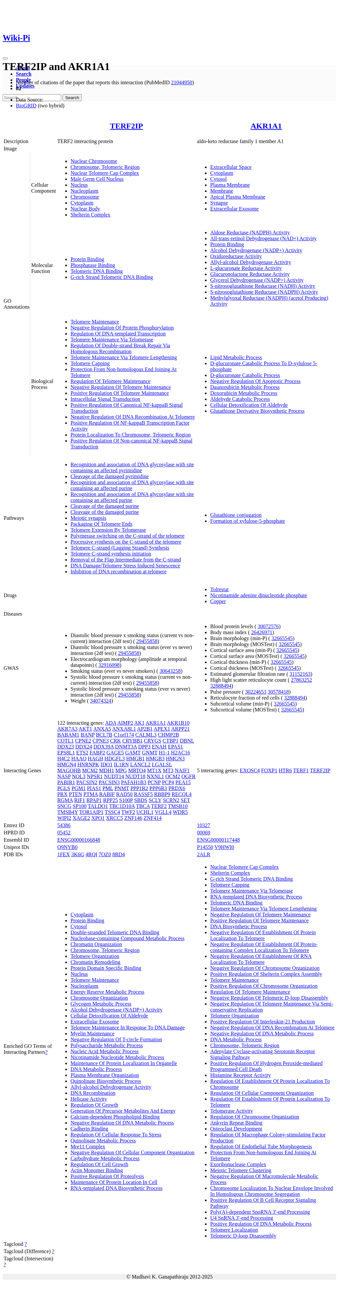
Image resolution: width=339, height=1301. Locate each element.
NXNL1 (155, 776)
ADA (110, 723)
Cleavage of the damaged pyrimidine (110, 476)
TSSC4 (112, 812)
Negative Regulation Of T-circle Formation (116, 1039)
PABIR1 (66, 782)
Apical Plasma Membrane (237, 197)
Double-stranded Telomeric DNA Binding (115, 932)
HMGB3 (155, 758)
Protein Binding (87, 259)
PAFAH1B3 (133, 782)
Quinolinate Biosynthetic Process (106, 1081)
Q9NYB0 (67, 847)
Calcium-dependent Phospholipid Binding (115, 1117)
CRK (115, 741)
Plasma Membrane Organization (105, 1075)
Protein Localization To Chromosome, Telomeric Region (131, 435)
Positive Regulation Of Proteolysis (107, 1176)
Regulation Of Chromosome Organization (254, 1117)
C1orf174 (124, 735)
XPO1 (98, 818)
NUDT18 (135, 776)
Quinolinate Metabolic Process (103, 1140)
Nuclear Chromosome (94, 161)
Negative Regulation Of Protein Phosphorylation (122, 327)
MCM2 (90, 770)
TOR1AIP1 (91, 812)
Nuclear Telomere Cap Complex (105, 173)
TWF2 (128, 812)
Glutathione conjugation (236, 515)
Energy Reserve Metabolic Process (107, 992)
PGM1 (79, 788)
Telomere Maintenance (95, 322)
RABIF (107, 794)
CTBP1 (170, 741)
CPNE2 (83, 741)
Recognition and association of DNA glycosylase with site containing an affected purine (132, 485)
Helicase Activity (89, 1099)
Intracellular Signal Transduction (105, 399)
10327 (203, 825)
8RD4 (118, 854)
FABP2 (97, 752)
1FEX (63, 854)
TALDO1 (98, 806)
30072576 (268, 626)
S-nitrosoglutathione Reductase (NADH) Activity (262, 286)
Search (23, 74)
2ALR (203, 854)
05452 (64, 832)
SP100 (80, 806)
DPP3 (144, 746)
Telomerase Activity (231, 1111)
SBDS (140, 800)
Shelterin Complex (90, 214)
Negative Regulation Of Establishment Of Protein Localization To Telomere (263, 935)
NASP (64, 776)
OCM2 (172, 776)
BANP (88, 735)
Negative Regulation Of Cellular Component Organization (132, 1152)
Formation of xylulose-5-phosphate (247, 521)
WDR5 (180, 812)
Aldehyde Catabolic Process (240, 399)
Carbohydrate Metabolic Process (105, 1158)
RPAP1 (94, 800)
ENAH (159, 746)
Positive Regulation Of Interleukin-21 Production (262, 1021)
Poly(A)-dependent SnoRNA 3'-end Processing (260, 1212)
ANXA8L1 (124, 729)
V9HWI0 (224, 847)
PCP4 (168, 782)
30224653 (255, 692)
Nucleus (79, 185)
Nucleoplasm (84, 191)
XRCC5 (114, 818)
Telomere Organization (95, 956)
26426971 (261, 632)
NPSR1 (95, 776)
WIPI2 (64, 818)
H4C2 (63, 758)
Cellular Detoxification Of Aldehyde (249, 405)
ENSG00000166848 (78, 840)
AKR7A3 (67, 729)
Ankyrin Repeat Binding (236, 1123)
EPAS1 (175, 746)
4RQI (91, 854)
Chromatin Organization (96, 944)
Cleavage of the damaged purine (105, 506)
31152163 (300, 674)
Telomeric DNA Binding (97, 271)
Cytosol (218, 179)
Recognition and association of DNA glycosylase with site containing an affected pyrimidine (132, 467)
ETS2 (82, 752)
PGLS (63, 788)
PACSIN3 (109, 782)
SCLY (155, 800)
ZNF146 (133, 818)
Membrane (221, 191)
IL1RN (121, 764)
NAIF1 (182, 770)
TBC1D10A (122, 806)
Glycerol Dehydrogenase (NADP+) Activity (257, 280)
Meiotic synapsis (88, 518)
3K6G (77, 854)
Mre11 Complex (88, 1146)
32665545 (282, 638)
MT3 (168, 770)
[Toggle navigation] (5, 58)
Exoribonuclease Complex (238, 1164)
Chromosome (85, 197)
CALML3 (146, 735)
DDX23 (65, 746)
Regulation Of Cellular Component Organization (262, 1093)
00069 (203, 832)
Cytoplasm (82, 203)
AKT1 (85, 729)
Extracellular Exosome (234, 208)
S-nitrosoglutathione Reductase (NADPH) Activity (264, 292)
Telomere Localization (234, 1230)
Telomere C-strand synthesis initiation (111, 553)
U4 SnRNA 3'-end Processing (241, 1218)
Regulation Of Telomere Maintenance (111, 381)
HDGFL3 (115, 758)
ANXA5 (102, 729)
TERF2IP (126, 126)
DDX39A (103, 746)
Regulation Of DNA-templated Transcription (118, 333)
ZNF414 (153, 818)
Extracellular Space (231, 167)
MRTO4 (137, 770)
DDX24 (83, 746)
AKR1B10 (178, 723)
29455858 (146, 641)
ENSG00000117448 (218, 840)
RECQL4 (181, 794)
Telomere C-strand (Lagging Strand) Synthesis (120, 548)
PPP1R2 (139, 788)
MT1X (154, 770)
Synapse (219, 203)
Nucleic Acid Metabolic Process (105, 1051)
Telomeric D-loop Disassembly (243, 1236)
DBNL (187, 741)
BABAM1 (68, 735)
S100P (126, 800)
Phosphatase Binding (93, 265)
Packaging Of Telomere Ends (101, 524)
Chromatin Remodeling (96, 962)
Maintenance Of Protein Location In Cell (114, 1182)
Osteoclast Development (236, 1128)
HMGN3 (175, 758)
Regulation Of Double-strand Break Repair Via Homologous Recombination (120, 348)
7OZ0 (105, 854)
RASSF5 (143, 794)
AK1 (139, 723)
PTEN (75, 794)
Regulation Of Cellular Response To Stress (116, 1134)
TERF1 (301, 770)
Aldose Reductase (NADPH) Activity (250, 232)
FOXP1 (269, 770)
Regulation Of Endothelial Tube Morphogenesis (261, 1146)
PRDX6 (177, 788)
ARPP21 (180, 729)
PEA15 (183, 782)
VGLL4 (163, 812)
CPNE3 (101, 741)
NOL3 (78, 776)
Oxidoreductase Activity (236, 256)
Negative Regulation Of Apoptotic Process (255, 381)
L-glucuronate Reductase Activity (246, 268)
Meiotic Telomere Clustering (240, 1170)
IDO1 (107, 764)
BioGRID (26, 105)
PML (107, 788)
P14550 (205, 847)
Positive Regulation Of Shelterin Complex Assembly (266, 974)
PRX (62, 794)
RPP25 (110, 800)
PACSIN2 (86, 782)
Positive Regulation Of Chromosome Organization (263, 986)
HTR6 (285, 770)
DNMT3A (126, 746)
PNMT (122, 788)
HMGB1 (135, 758)
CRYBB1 (132, 741)
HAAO (78, 758)
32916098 (109, 665)
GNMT (150, 752)
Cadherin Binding (89, 1128)
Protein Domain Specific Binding (106, 968)
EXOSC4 (250, 770)
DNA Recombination (93, 1093)
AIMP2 (125, 723)
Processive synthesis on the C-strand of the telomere (126, 542)
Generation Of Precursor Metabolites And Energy (123, 1111)
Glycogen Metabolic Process (101, 1004)
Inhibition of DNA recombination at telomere (119, 571)
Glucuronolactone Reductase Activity (250, 274)
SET (185, 800)
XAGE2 (81, 818)
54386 (64, 825)
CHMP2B (168, 735)
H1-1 (164, 752)
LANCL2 (140, 764)
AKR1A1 (266, 126)
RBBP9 (162, 794)
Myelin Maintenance (93, 1033)
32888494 (220, 686)
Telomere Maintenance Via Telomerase (112, 339)
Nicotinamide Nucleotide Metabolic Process (117, 1057)
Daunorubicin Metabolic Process (245, 387)
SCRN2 (171, 800)
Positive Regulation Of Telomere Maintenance (120, 393)
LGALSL (162, 764)
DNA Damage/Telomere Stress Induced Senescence (125, 565)
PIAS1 (94, 788)
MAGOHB (69, 770)
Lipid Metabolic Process (236, 357)
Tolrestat (219, 589)
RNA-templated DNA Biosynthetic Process (117, 1188)
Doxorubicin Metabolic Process (243, 393)
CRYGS (152, 741)
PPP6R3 (158, 788)
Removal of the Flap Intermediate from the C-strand (126, 559)
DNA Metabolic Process (96, 1069)
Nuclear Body (85, 208)
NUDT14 (114, 776)
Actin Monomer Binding (97, 1170)
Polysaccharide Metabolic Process (107, 1045)
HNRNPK (88, 764)
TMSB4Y (67, 812)
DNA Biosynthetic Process (238, 926)
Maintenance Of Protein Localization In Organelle (124, 1063)
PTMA (90, 794)
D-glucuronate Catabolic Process (245, 375)
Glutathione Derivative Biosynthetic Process (257, 411)
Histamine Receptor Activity (240, 1075)
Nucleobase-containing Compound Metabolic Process (127, 938)
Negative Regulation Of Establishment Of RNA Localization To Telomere (261, 959)
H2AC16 (180, 752)
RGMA (65, 800)
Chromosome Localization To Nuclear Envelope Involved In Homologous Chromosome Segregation (271, 1191)
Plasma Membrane (230, 185)
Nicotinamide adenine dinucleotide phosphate (258, 595)
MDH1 (106, 770)
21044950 (181, 82)
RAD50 (124, 794)
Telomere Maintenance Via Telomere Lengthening (124, 357)
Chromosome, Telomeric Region (105, 167)
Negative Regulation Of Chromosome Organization (264, 968)
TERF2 (159, 806)
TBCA (143, 806)
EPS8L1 (66, 752)
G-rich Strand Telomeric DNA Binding (112, 277)
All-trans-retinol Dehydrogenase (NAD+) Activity (263, 238)
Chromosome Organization (99, 998)
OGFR (188, 776)
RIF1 (79, 800)
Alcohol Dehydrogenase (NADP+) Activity (256, 250)
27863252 (301, 680)
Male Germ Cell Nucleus (97, 179)
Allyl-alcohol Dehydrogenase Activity (250, 262)
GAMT (133, 752)
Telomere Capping (90, 363)
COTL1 (65, 741)
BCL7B (104, 735)
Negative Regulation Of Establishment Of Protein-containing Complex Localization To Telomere (263, 947)
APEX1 (162, 729)
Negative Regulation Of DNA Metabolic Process (122, 1123)
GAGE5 (115, 752)
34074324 (100, 701)
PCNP (154, 782)
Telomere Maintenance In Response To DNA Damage (128, 1027)
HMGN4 (66, 764)
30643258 (170, 671)
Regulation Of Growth (94, 1105)
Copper (218, 601)
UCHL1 (145, 812)
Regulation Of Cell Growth (99, 1164)
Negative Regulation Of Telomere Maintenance (121, 387)
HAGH (95, 758)
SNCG (64, 806)
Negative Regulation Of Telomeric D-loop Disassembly (269, 998)
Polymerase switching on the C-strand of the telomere (127, 536)
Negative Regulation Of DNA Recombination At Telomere (133, 417)
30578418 (278, 692)
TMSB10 (178, 806)
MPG (121, 770)
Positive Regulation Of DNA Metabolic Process (261, 1224)
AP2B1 (145, 729)
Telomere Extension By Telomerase (108, 530)
